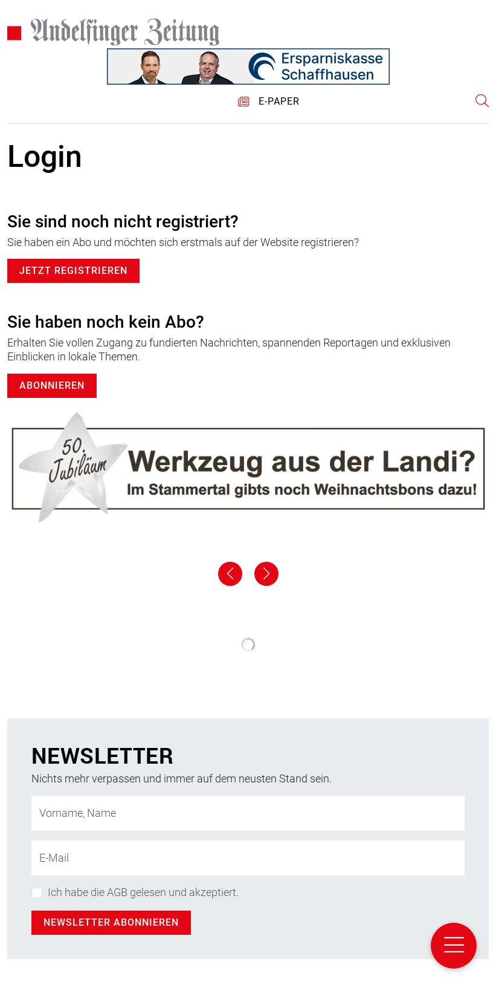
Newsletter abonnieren (111, 922)
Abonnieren (52, 385)
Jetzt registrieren (73, 270)
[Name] (248, 813)
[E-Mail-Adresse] (248, 858)
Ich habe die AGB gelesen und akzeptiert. (143, 892)
